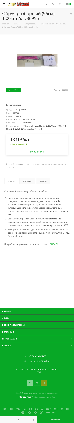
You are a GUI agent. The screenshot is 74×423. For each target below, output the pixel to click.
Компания (8, 332)
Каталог (6, 311)
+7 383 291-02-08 (37, 356)
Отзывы (43, 181)
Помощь (7, 346)
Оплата (11, 181)
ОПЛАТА (54, 244)
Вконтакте (30, 383)
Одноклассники (44, 383)
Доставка (27, 181)
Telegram (37, 383)
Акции (6, 318)
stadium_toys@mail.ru (38, 361)
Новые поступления (13, 325)
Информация (9, 339)
